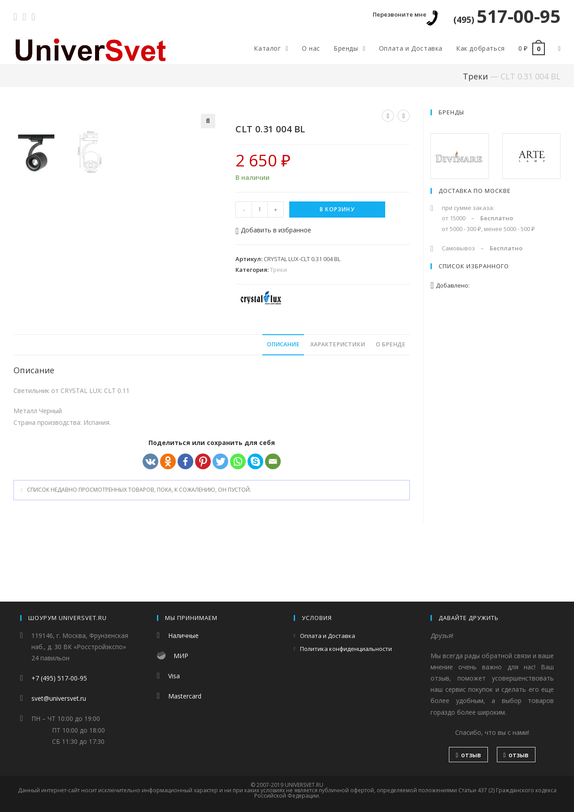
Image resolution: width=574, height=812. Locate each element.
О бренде (390, 400)
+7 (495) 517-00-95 (59, 678)
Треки (475, 76)
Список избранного (474, 266)
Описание (283, 400)
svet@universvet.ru (58, 698)
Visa (174, 676)
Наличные (183, 635)
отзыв (468, 755)
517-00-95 (507, 16)
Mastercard (184, 696)
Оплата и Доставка (327, 636)
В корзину (337, 209)
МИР (181, 655)
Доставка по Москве (475, 191)
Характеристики (337, 400)
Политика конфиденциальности (346, 649)
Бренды (451, 112)
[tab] (283, 401)
